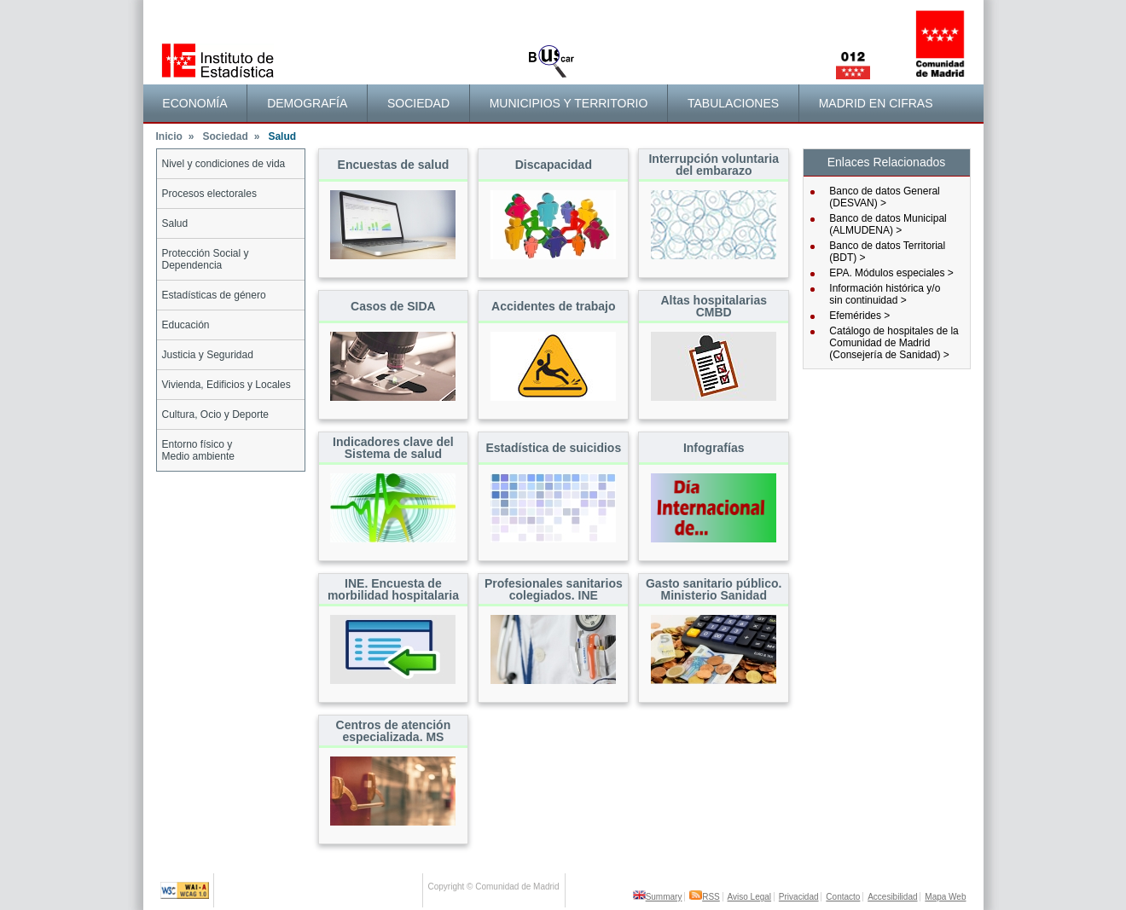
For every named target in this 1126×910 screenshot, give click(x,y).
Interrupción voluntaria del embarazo (713, 164)
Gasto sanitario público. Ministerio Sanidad (713, 589)
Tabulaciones (733, 103)
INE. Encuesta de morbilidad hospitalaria (393, 589)
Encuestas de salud (394, 164)
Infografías (714, 448)
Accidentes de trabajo (553, 306)
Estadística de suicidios (553, 448)
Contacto (843, 896)
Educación (186, 325)
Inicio (175, 136)
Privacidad (799, 896)
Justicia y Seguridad (207, 355)
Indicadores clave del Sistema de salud (393, 448)
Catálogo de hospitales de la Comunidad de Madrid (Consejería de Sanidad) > (893, 343)
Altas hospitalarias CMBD (713, 306)
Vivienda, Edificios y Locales (226, 385)
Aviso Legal (750, 896)
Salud (175, 223)
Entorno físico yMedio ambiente (198, 450)
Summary (657, 896)
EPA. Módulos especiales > (891, 273)
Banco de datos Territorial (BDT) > (887, 252)
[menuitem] (195, 103)
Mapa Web (945, 896)
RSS (704, 896)
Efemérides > (859, 316)
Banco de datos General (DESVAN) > (884, 197)
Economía (194, 103)
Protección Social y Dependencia (205, 259)
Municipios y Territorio (569, 103)
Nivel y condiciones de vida (224, 164)
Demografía (307, 103)
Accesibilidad (892, 896)
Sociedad (418, 103)
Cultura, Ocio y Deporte (215, 414)
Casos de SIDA (393, 306)
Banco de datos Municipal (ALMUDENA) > (887, 224)
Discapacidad (553, 164)
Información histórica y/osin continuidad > (884, 294)
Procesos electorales (209, 194)
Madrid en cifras (876, 103)
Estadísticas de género (214, 295)
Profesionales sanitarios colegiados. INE (554, 589)
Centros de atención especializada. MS (393, 731)
